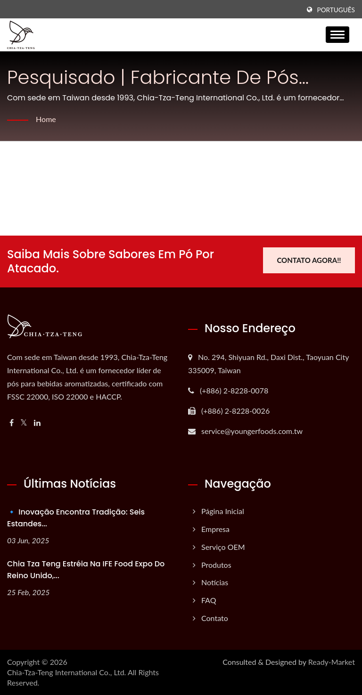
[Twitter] (23, 422)
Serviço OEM (223, 546)
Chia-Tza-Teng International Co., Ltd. (66, 672)
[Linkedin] (37, 422)
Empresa (215, 528)
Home (46, 118)
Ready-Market (331, 661)
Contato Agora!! (309, 260)
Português (336, 10)
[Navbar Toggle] (337, 34)
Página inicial (222, 511)
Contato (214, 617)
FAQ (208, 600)
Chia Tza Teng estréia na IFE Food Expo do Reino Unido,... (86, 569)
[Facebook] (11, 422)
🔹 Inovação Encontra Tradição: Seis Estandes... (76, 518)
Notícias (214, 582)
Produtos (216, 564)
